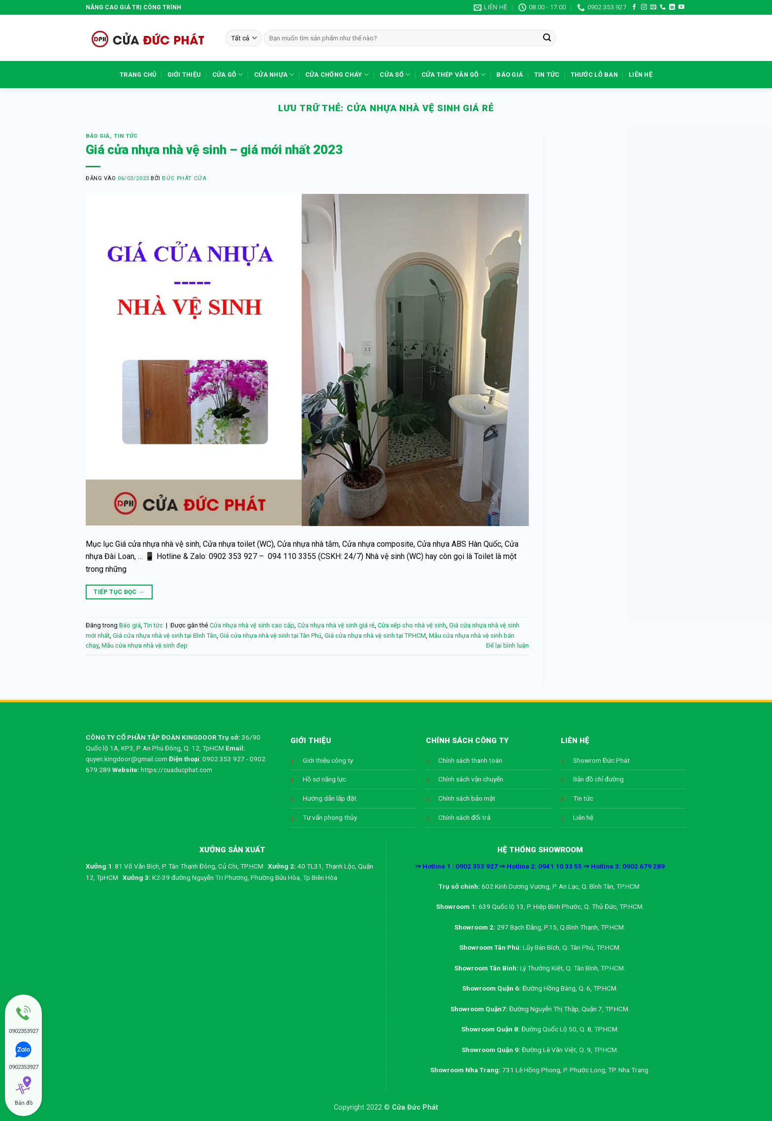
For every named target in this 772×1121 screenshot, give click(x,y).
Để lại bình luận (507, 645)
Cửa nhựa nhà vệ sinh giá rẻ (336, 625)
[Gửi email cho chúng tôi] (653, 7)
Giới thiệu (184, 74)
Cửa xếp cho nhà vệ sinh (412, 625)
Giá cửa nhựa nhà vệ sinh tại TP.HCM (375, 635)
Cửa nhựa (274, 74)
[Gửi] (547, 38)
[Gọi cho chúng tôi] (663, 7)
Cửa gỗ (227, 74)
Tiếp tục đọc (119, 592)
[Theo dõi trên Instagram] (644, 7)
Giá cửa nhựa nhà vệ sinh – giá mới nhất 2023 (214, 149)
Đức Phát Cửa (184, 178)
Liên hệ (640, 74)
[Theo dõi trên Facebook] (634, 7)
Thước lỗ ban (594, 74)
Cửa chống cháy (337, 74)
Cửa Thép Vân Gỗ (453, 74)
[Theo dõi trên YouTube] (681, 7)
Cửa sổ (395, 74)
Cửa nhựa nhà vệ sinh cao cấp (252, 625)
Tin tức (547, 74)
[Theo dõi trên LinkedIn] (672, 7)
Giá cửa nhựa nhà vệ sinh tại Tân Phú (271, 635)
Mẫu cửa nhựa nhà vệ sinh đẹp (144, 645)
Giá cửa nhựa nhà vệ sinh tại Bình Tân (165, 635)
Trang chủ (138, 74)
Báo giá (509, 74)
